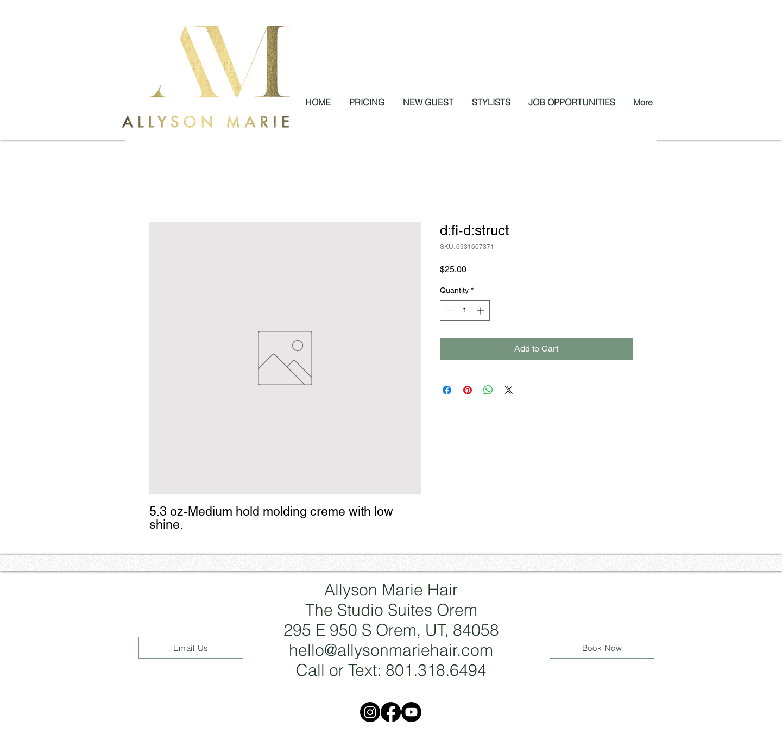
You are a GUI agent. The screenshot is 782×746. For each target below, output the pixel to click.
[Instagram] (370, 712)
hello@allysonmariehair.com (391, 650)
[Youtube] (411, 712)
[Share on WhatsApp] (488, 390)
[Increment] (481, 310)
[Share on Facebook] (446, 390)
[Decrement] (448, 310)
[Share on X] (508, 390)
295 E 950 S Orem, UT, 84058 (391, 630)
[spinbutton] (465, 310)
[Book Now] (602, 648)
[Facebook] (391, 712)
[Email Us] (190, 648)
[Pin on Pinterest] (467, 390)
